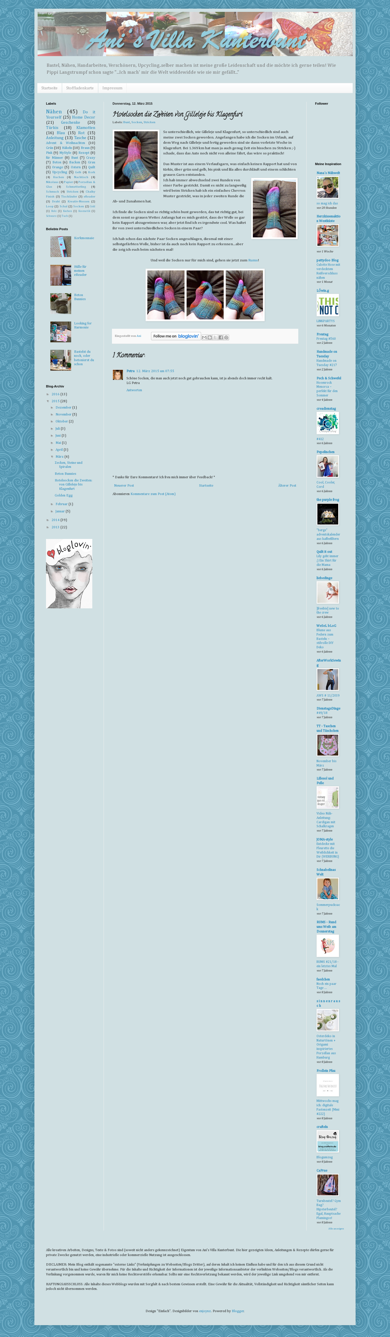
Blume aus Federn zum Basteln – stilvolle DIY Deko (325, 639)
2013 (55, 527)
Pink (49, 153)
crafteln (322, 1127)
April (60, 450)
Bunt (126, 122)
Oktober (62, 421)
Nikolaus (52, 182)
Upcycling (59, 172)
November (64, 414)
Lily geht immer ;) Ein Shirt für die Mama (328, 561)
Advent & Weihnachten (65, 143)
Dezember (64, 407)
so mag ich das (327, 203)
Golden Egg (64, 495)
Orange (57, 167)
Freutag (322, 334)
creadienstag (326, 409)
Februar (62, 504)
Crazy (90, 158)
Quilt (91, 167)
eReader (89, 196)
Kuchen (58, 177)
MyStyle (65, 153)
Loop (50, 206)
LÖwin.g (323, 291)
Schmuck (52, 191)
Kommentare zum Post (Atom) (153, 494)
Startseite (49, 88)
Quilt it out (324, 552)
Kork (91, 172)
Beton (56, 162)
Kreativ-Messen (78, 201)
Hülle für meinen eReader (80, 271)
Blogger (238, 1311)
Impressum (112, 88)
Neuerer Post (124, 485)
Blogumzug (325, 1157)
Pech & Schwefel (329, 378)
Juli (58, 429)
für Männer (54, 158)
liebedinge (324, 578)
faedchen (323, 979)
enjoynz (205, 1311)
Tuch (65, 216)
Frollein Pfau (326, 1071)
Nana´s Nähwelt (328, 173)
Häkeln (67, 148)
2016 (55, 394)
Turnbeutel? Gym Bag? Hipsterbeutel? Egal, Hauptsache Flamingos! (329, 1209)
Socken (136, 122)
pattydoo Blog (328, 260)
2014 (55, 520)
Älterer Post (287, 485)
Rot (81, 133)
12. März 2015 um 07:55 (155, 371)
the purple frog (328, 500)
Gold (92, 206)
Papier (68, 182)
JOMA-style (325, 839)
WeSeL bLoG (326, 626)
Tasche (80, 138)
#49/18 (322, 713)
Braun (85, 148)
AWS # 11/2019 (328, 695)
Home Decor (83, 117)
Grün (49, 148)
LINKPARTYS (326, 321)
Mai (59, 443)
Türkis (52, 128)
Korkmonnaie (84, 238)
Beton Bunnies (65, 474)
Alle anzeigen (336, 1228)
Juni (59, 435)
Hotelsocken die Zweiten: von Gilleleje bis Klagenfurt (73, 485)
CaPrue (322, 1170)
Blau (61, 133)
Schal (63, 206)
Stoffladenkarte (80, 88)
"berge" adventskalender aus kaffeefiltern (328, 535)
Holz (54, 211)
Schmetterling (76, 186)
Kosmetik (84, 211)
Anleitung (55, 138)
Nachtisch (81, 177)
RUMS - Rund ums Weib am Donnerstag (326, 927)
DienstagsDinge (328, 708)
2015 (55, 401)
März (60, 457)
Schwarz (51, 216)
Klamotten (85, 128)
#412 (320, 439)
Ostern (76, 167)
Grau (91, 162)
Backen (74, 162)
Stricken (149, 122)
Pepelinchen (325, 452)
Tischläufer (69, 196)
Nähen (54, 112)
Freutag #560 (326, 339)
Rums (253, 260)
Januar (61, 511)
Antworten (134, 390)
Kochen (67, 211)
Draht (56, 201)
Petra (130, 371)
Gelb (78, 172)
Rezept (83, 153)
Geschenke (70, 123)
